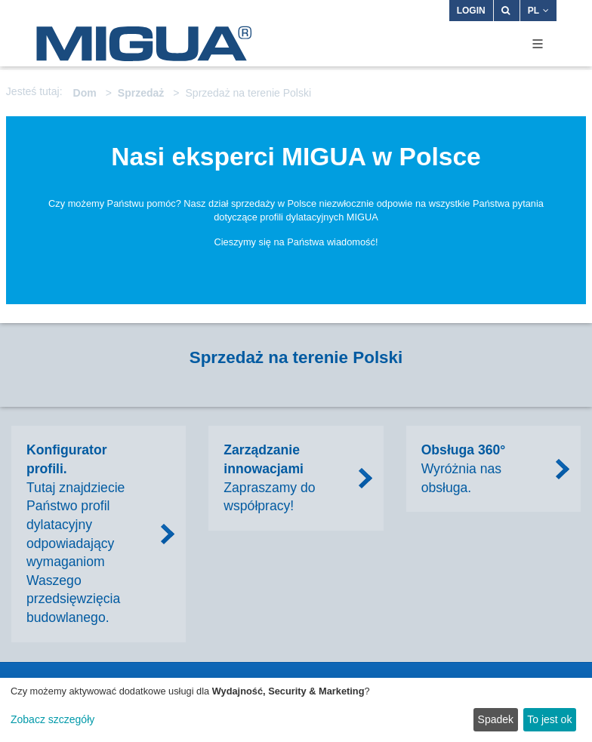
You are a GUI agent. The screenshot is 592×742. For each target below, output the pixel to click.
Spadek (495, 719)
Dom (85, 93)
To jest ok (549, 719)
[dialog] (296, 710)
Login (471, 10)
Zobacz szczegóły (52, 719)
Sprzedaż (141, 93)
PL (538, 10)
